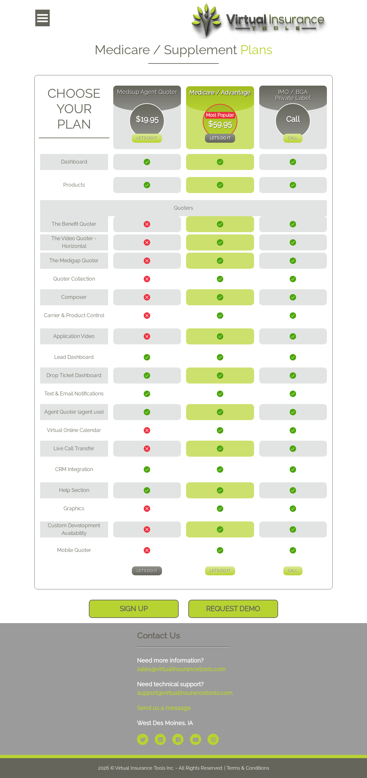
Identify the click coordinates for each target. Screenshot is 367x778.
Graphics (74, 508)
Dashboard (74, 162)
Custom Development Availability (74, 529)
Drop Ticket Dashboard (74, 375)
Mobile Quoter (74, 550)
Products (74, 185)
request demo (233, 609)
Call (293, 138)
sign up (134, 609)
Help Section (74, 490)
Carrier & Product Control (74, 315)
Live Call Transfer (74, 448)
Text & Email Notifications (74, 394)
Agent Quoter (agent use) (74, 412)
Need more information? (181, 664)
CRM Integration (74, 469)
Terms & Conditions (247, 768)
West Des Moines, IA (165, 723)
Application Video (74, 336)
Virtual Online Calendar (74, 430)
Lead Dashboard (74, 357)
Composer (74, 297)
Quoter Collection (74, 279)
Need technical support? (183, 688)
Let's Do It (147, 138)
